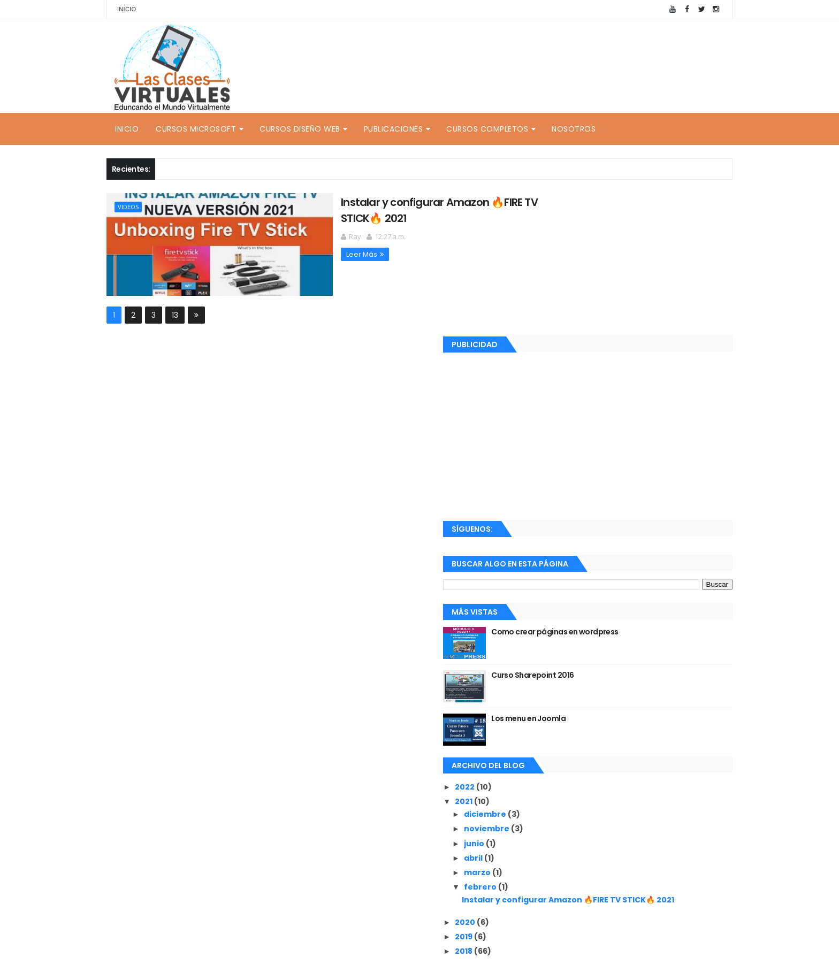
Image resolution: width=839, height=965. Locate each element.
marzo (573, 730)
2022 (560, 644)
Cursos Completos (487, 129)
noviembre (582, 686)
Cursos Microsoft (196, 129)
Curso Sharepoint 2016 (627, 532)
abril (569, 715)
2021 (559, 659)
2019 (559, 803)
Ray (556, 866)
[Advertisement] (635, 292)
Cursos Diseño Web (300, 129)
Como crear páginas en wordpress (650, 489)
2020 (561, 788)
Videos (128, 207)
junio (570, 700)
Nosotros (574, 129)
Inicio (126, 9)
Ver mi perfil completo (580, 880)
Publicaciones (393, 129)
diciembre (581, 672)
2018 (559, 818)
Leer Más (298, 253)
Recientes (587, 906)
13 (175, 314)
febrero (576, 744)
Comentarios (684, 906)
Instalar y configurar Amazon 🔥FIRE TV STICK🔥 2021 (636, 762)
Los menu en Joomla (623, 576)
